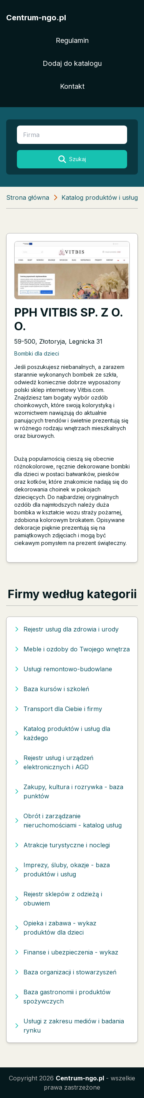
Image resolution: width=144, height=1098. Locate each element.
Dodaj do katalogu (72, 63)
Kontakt (72, 86)
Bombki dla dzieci (36, 353)
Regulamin (72, 40)
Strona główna (27, 197)
